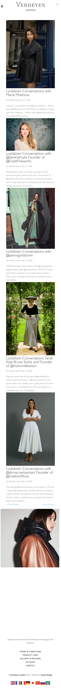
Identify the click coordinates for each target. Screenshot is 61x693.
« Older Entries (12, 505)
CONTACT (30, 665)
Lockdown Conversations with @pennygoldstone (28, 254)
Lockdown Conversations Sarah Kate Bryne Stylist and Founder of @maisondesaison (29, 362)
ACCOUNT (30, 662)
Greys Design (46, 675)
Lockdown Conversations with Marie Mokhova (28, 93)
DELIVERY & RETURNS (30, 658)
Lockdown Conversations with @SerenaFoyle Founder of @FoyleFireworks (28, 157)
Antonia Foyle (14, 100)
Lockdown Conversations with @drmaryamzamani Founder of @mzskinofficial (29, 473)
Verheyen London (18, 675)
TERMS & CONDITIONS (30, 651)
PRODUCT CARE (30, 655)
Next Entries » (49, 505)
